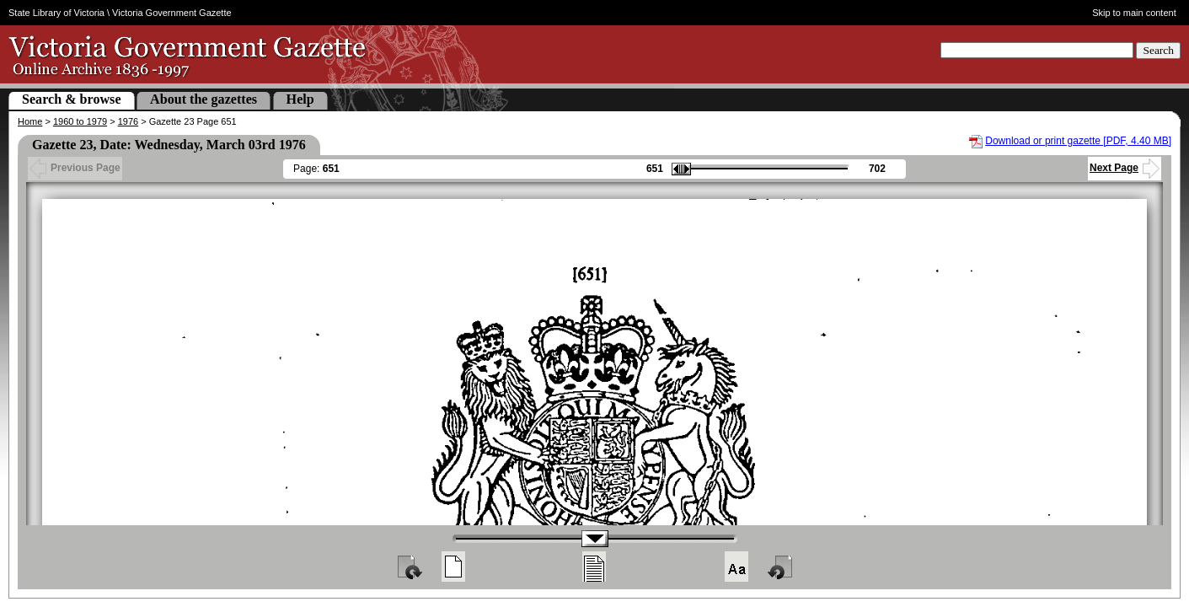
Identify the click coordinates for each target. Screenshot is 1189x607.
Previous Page (75, 168)
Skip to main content (1134, 13)
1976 (128, 121)
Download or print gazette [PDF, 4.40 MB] (1078, 141)
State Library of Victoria (56, 13)
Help (300, 99)
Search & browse (71, 99)
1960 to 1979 (80, 121)
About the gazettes (203, 99)
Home (30, 121)
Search (1158, 50)
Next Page (1125, 168)
